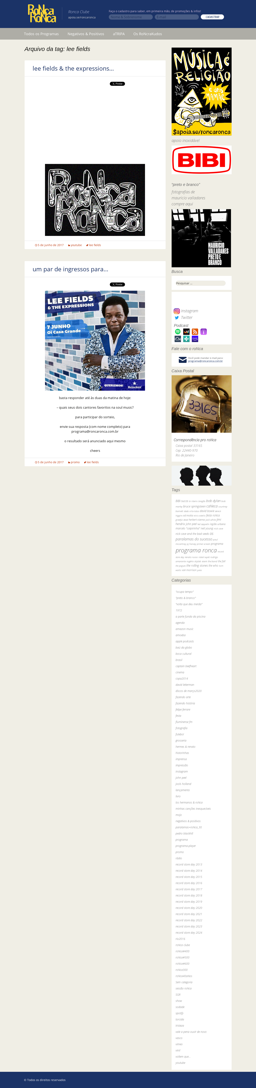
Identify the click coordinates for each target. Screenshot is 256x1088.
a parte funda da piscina (190, 616)
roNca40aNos (184, 976)
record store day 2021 (189, 914)
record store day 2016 (189, 883)
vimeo (179, 1044)
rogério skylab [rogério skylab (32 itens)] (194, 561)
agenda (180, 623)
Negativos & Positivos (86, 33)
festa (178, 716)
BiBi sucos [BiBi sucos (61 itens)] (182, 501)
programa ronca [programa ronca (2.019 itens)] (196, 550)
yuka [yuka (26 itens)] (199, 570)
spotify (179, 1013)
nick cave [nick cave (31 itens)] (218, 528)
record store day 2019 (189, 901)
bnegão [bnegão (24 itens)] (201, 501)
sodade (180, 1007)
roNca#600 (182, 963)
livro (178, 796)
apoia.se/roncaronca (82, 17)
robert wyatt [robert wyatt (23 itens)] (204, 557)
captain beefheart (186, 666)
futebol (180, 734)
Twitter (183, 317)
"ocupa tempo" (185, 592)
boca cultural (183, 654)
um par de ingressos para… (70, 269)
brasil (179, 660)
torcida (180, 1019)
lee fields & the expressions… (73, 68)
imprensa (181, 759)
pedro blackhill (184, 833)
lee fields (95, 245)
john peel (181, 778)
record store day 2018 (189, 895)
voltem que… (183, 1056)
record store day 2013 (189, 864)
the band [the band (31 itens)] (212, 561)
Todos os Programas (41, 33)
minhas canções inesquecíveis (193, 809)
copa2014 (182, 678)
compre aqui (182, 204)
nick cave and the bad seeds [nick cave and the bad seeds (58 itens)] (192, 534)
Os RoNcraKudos (147, 33)
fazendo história (185, 703)
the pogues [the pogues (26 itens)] (181, 565)
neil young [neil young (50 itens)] (207, 528)
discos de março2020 (189, 691)
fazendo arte (183, 697)
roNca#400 (182, 951)
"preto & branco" (186, 598)
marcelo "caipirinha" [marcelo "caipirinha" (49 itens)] (188, 528)
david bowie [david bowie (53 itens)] (207, 511)
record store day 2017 (189, 889)
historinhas (182, 753)
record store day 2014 (189, 870)
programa (182, 839)
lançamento (183, 790)
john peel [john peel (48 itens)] (191, 524)
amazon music (184, 629)
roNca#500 (182, 957)
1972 (179, 610)
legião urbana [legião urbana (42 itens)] (217, 524)
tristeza (180, 1025)
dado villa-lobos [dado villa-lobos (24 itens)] (191, 511)
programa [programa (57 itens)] (217, 544)
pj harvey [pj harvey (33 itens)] (191, 544)
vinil (178, 1050)
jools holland (183, 784)
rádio (179, 858)
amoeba (181, 635)
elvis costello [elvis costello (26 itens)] (199, 515)
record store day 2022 (189, 920)
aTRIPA (119, 33)
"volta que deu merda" (189, 604)
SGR (178, 994)
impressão (182, 765)
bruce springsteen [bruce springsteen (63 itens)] (194, 506)
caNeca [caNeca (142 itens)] (212, 506)
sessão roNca (184, 988)
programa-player (186, 846)
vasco (179, 1038)
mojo (179, 815)
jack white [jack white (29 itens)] (211, 519)
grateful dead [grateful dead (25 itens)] (182, 519)
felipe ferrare (183, 709)
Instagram (186, 310)
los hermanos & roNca (189, 802)
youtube (76, 245)
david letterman (185, 685)
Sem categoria (184, 982)
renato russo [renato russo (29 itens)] (191, 557)
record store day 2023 (189, 926)
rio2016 (180, 939)
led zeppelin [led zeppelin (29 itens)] (203, 524)
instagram (182, 771)
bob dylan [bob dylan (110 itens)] (213, 500)
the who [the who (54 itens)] (213, 565)
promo (75, 462)
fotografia (181, 728)
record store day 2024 (189, 932)
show (179, 1001)
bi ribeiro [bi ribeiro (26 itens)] (193, 501)
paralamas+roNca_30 (189, 827)
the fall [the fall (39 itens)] (221, 561)
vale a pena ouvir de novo (191, 1032)
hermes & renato (185, 747)
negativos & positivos (188, 821)
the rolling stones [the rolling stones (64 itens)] (197, 565)
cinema (180, 672)
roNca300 (182, 970)
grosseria (181, 740)
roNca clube (183, 945)
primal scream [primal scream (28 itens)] (203, 543)
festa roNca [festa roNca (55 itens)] (213, 515)
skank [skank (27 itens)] (204, 561)
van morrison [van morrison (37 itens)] (189, 570)
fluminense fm (184, 722)
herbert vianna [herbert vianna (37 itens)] (197, 519)
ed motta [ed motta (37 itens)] (188, 515)
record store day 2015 (189, 877)
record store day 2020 (189, 908)
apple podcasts (185, 641)
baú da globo (184, 647)
